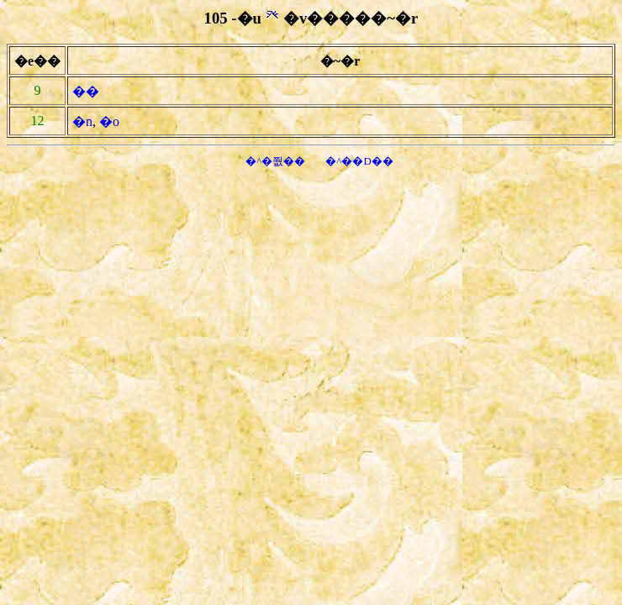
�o (109, 121)
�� (85, 91)
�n (82, 121)
